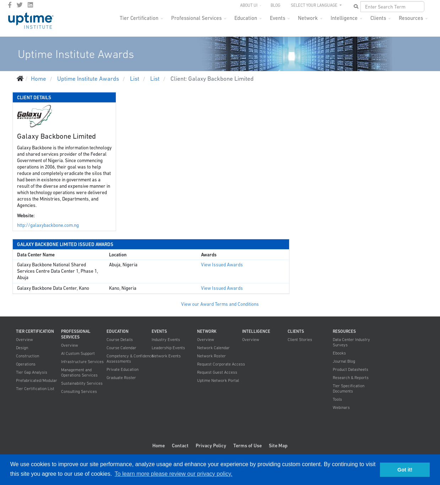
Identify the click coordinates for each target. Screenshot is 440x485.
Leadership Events (168, 347)
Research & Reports (351, 377)
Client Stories (300, 339)
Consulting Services (79, 391)
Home (158, 445)
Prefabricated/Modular (36, 380)
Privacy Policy (211, 445)
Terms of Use (247, 445)
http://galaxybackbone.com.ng (48, 225)
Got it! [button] (404, 470)
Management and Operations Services (79, 372)
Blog (275, 5)
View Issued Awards (222, 264)
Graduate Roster (121, 377)
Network (308, 18)
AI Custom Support (78, 353)
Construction (27, 355)
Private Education (122, 369)
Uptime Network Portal (218, 380)
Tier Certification (139, 18)
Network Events (166, 355)
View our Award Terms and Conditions (220, 304)
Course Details (120, 339)
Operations (26, 364)
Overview (24, 339)
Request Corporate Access (221, 364)
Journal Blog (344, 361)
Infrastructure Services (82, 361)
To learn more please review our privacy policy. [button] (173, 474)
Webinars (341, 407)
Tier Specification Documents (348, 388)
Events (277, 18)
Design (22, 347)
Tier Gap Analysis (31, 372)
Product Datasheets (350, 369)
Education (245, 18)
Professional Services (196, 18)
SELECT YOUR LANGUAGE (314, 5)
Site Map (278, 445)
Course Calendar (121, 347)
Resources (411, 18)
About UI (248, 5)
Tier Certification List (35, 388)
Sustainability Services (82, 383)
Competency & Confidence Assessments (130, 358)
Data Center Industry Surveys (351, 342)
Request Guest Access (217, 372)
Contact (180, 445)
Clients (378, 18)
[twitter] (20, 5)
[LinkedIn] (30, 5)
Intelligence (344, 18)
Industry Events (166, 339)
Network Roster (211, 355)
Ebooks (339, 353)
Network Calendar (213, 347)
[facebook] (10, 5)
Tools (337, 399)
